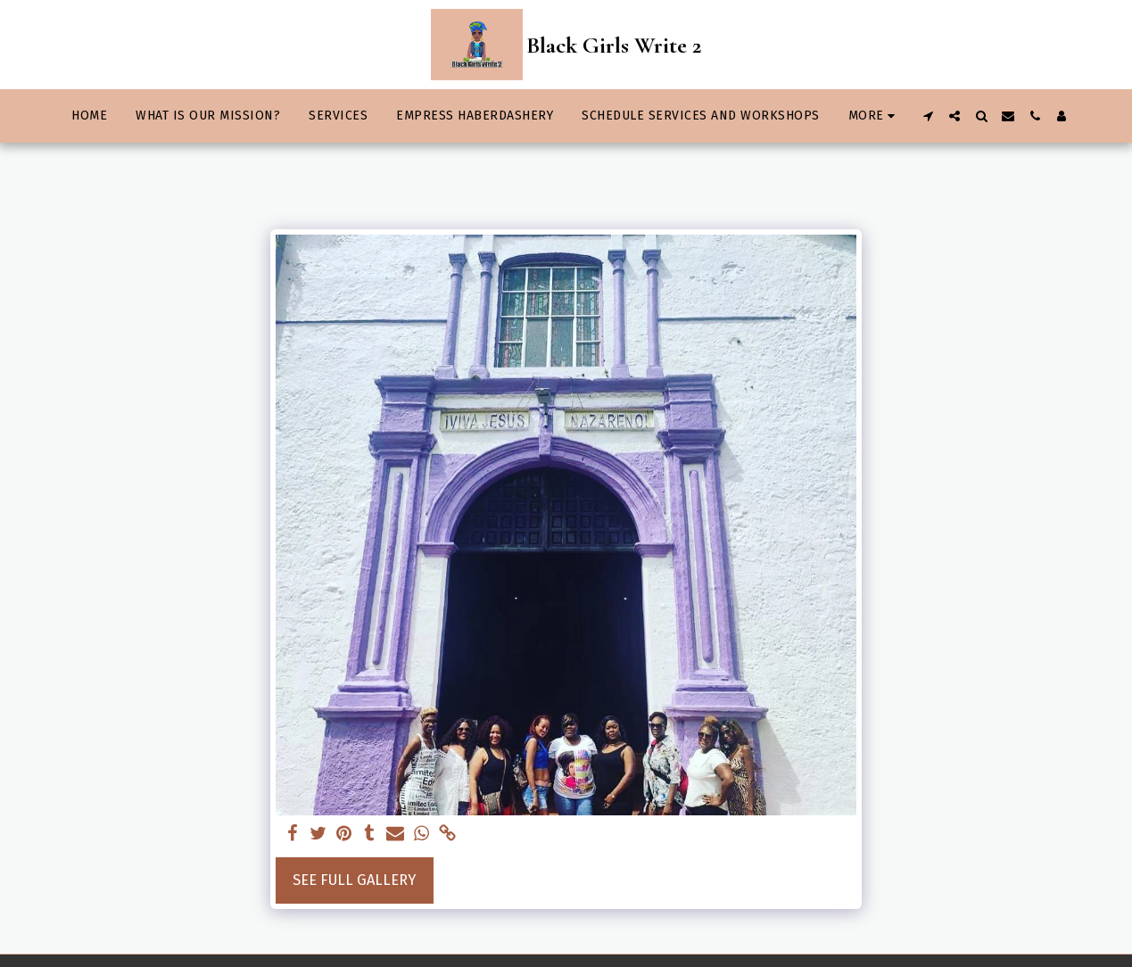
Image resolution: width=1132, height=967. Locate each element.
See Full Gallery (354, 880)
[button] (927, 116)
